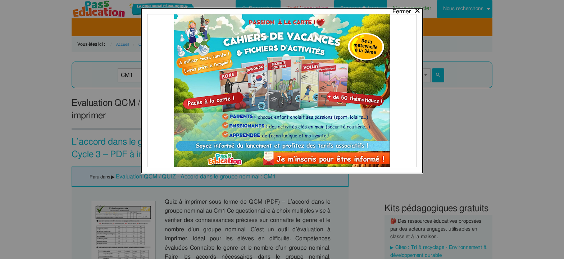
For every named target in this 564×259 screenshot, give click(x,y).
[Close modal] (406, 9)
